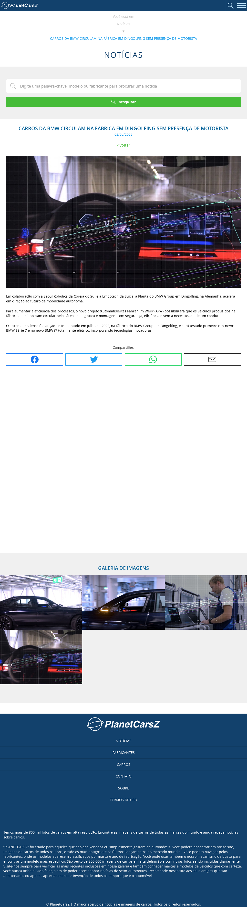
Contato (124, 776)
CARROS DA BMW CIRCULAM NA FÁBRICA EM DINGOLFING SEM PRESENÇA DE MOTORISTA (123, 38)
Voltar (125, 145)
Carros (123, 764)
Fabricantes (124, 752)
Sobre (123, 788)
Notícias (123, 23)
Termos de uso (123, 799)
